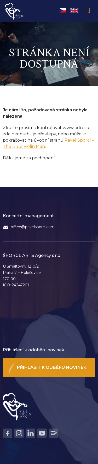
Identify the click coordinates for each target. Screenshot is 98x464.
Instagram (19, 433)
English (74, 10)
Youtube (42, 433)
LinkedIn (30, 433)
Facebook (7, 433)
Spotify (53, 433)
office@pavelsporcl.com (33, 227)
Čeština (63, 10)
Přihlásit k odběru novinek (51, 367)
